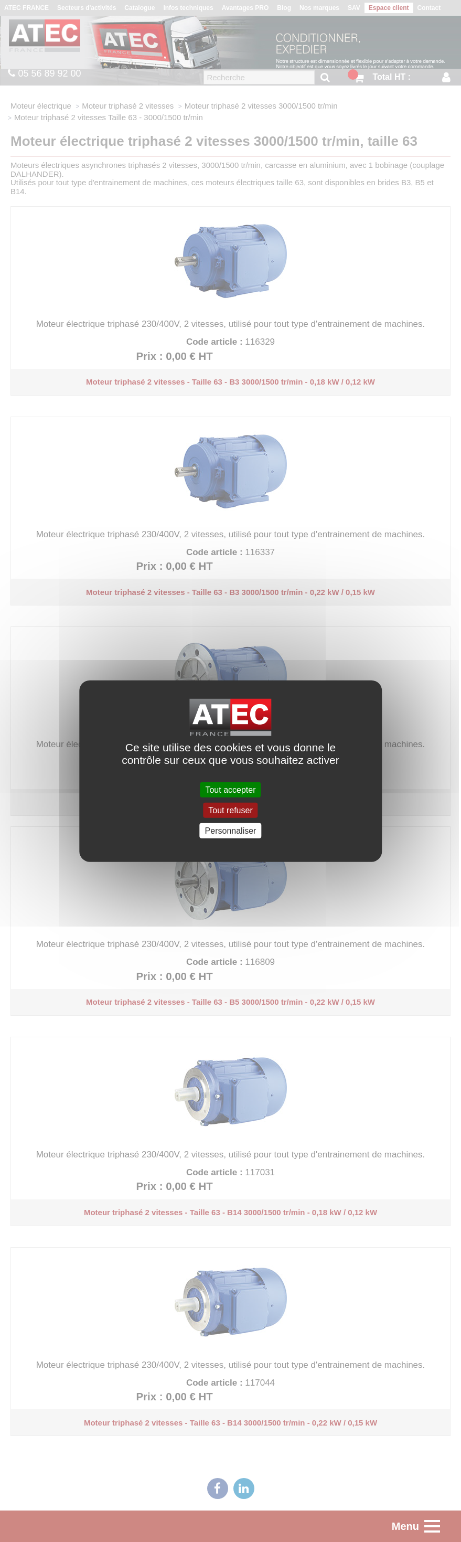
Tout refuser (230, 809)
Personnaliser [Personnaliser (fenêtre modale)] (230, 830)
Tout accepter (230, 789)
